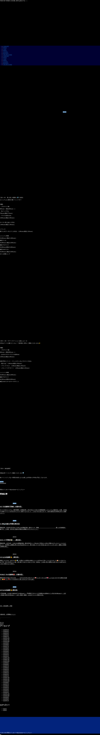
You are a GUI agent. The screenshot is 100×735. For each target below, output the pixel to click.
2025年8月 (6, 644)
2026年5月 (6, 629)
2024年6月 (6, 667)
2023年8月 (6, 682)
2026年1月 (6, 636)
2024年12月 (6, 657)
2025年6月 (6, 648)
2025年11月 (6, 639)
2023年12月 (6, 677)
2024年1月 (6, 676)
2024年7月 (6, 666)
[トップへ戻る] (0, 734)
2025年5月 (6, 649)
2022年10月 (6, 695)
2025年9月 (6, 643)
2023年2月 (6, 692)
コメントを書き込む (5, 618)
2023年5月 (6, 687)
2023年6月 (6, 685)
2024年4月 (6, 671)
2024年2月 (6, 674)
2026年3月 (6, 633)
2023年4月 (6, 689)
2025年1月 (6, 656)
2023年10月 (6, 680)
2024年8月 (6, 664)
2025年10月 (6, 641)
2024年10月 (6, 661)
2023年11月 (6, 679)
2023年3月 (6, 690)
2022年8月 (6, 699)
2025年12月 (6, 638)
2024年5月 (6, 669)
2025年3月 (6, 653)
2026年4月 (6, 631)
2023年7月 (6, 684)
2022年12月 (6, 694)
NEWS (2, 481)
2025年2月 (6, 654)
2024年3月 (6, 672)
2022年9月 (6, 697)
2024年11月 (6, 659)
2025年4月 (6, 651)
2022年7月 (6, 700)
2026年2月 (6, 634)
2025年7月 (6, 646)
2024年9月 (6, 662)
